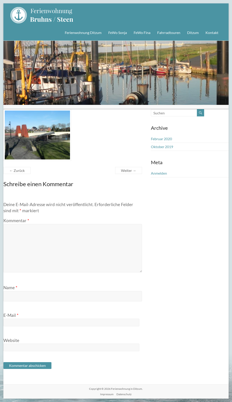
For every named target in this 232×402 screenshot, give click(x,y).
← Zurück (17, 170)
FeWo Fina (142, 32)
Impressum (107, 394)
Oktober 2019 (162, 146)
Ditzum (193, 32)
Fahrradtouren (168, 32)
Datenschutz (124, 394)
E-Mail (11, 315)
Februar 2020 (161, 139)
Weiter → (128, 170)
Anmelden (159, 173)
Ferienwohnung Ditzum (83, 32)
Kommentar (16, 220)
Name (10, 287)
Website (11, 340)
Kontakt (211, 32)
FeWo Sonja (117, 32)
